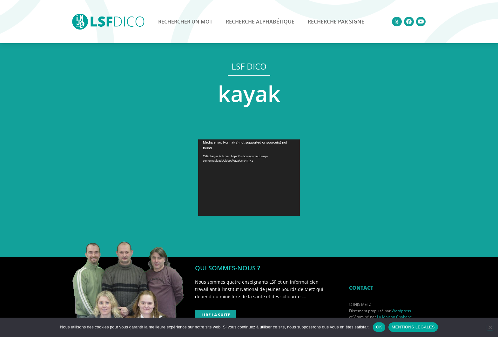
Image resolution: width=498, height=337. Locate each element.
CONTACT (361, 287)
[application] (249, 177)
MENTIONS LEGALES (413, 327)
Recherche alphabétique (260, 21)
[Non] (490, 327)
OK (379, 327)
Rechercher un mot (185, 21)
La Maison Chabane (394, 317)
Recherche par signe (336, 21)
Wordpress (401, 310)
